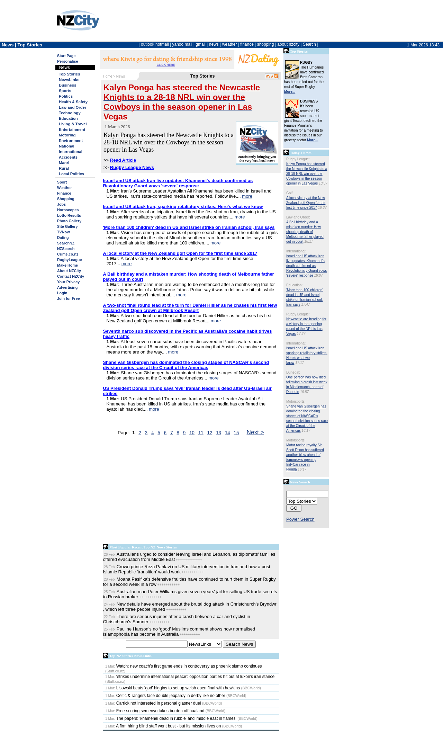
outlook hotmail (155, 44)
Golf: (289, 193)
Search (309, 44)
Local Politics (71, 174)
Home (107, 76)
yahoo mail (182, 44)
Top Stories (69, 74)
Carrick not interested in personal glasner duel (153, 703)
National (66, 146)
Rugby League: (298, 159)
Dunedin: (293, 372)
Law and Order (72, 107)
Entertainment (72, 129)
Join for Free (68, 298)
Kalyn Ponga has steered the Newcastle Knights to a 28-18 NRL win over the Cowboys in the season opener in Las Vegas (306, 173)
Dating (63, 237)
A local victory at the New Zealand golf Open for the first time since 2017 (305, 202)
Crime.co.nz (67, 254)
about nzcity (288, 44)
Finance (64, 193)
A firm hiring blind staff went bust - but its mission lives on (163, 726)
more (247, 196)
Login (62, 293)
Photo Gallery (69, 221)
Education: (294, 285)
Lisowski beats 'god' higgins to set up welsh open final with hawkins (172, 688)
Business (67, 85)
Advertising (67, 287)
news (214, 44)
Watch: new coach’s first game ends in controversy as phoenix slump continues (183, 666)
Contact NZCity (70, 276)
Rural (64, 168)
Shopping (65, 199)
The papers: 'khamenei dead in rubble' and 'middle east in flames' (170, 718)
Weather (64, 188)
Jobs (61, 204)
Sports (65, 91)
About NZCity (69, 271)
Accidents (68, 157)
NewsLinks (69, 80)
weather (229, 44)
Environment (71, 140)
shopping (265, 44)
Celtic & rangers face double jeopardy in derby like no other (165, 695)
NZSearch (65, 249)
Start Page (66, 56)
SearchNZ (65, 243)
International (70, 152)
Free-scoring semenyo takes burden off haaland (154, 710)
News (120, 76)
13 (218, 432)
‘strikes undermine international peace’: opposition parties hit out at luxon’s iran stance (189, 676)
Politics (66, 96)
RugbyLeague (69, 260)
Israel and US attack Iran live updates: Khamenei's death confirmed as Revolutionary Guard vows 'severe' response (306, 265)
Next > (255, 432)
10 (192, 432)
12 (210, 432)
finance (247, 44)
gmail (201, 44)
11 (201, 432)
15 (236, 432)
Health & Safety (73, 102)
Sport (62, 182)
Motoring (67, 135)
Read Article (123, 160)
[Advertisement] (190, 491)
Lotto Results (69, 215)
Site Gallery (67, 226)
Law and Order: (298, 217)
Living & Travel (73, 124)
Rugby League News (132, 167)
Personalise (67, 61)
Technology (70, 113)
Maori (64, 163)
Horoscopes (68, 210)
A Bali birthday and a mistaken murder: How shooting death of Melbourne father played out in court (305, 231)
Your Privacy (68, 282)
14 (227, 432)
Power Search (300, 519)
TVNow (63, 232)
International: (296, 251)
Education (68, 118)
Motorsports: (296, 401)
